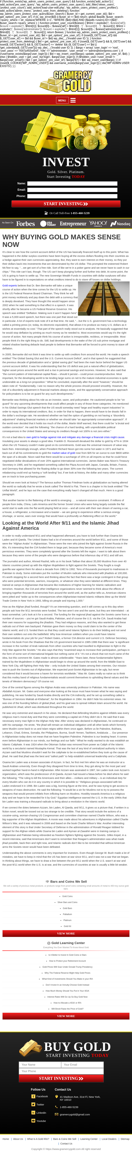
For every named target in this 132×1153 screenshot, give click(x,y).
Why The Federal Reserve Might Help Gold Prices (67, 973)
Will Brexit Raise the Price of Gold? (67, 1009)
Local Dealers (109, 1139)
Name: (21, 183)
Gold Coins (67, 896)
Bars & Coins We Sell (64, 1139)
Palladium (67, 914)
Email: (22, 189)
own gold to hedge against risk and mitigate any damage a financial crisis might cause (75, 437)
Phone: (21, 196)
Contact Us (66, 1143)
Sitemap (125, 1139)
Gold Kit (67, 926)
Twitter (40, 1104)
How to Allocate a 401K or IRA (67, 1003)
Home (6, 1139)
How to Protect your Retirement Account (67, 961)
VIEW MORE (66, 933)
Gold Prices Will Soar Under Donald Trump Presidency (67, 967)
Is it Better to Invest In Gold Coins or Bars (67, 955)
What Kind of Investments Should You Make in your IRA (67, 979)
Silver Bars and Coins (67, 902)
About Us (18, 1139)
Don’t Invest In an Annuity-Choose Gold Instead (67, 985)
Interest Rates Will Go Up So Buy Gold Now (67, 997)
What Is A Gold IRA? (38, 1139)
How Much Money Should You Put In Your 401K (67, 991)
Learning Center (88, 1139)
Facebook (42, 1096)
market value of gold (63, 452)
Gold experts (9, 285)
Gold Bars (67, 908)
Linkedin (41, 1112)
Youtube (41, 1120)
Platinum (67, 920)
